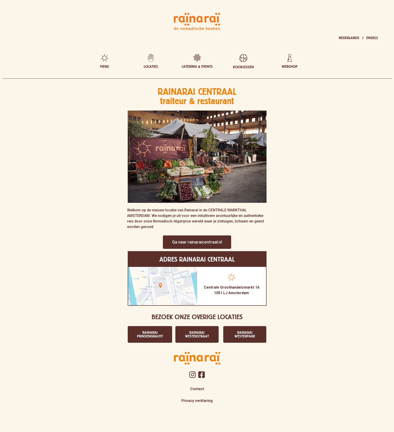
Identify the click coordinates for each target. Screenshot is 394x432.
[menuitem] (351, 38)
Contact (197, 389)
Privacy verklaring (197, 400)
